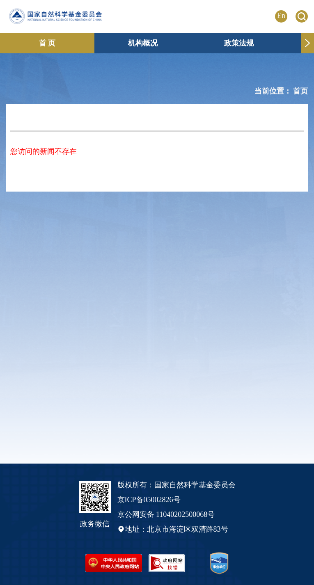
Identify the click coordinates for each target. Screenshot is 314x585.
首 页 (47, 43)
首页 (300, 91)
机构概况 (143, 43)
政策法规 (239, 43)
